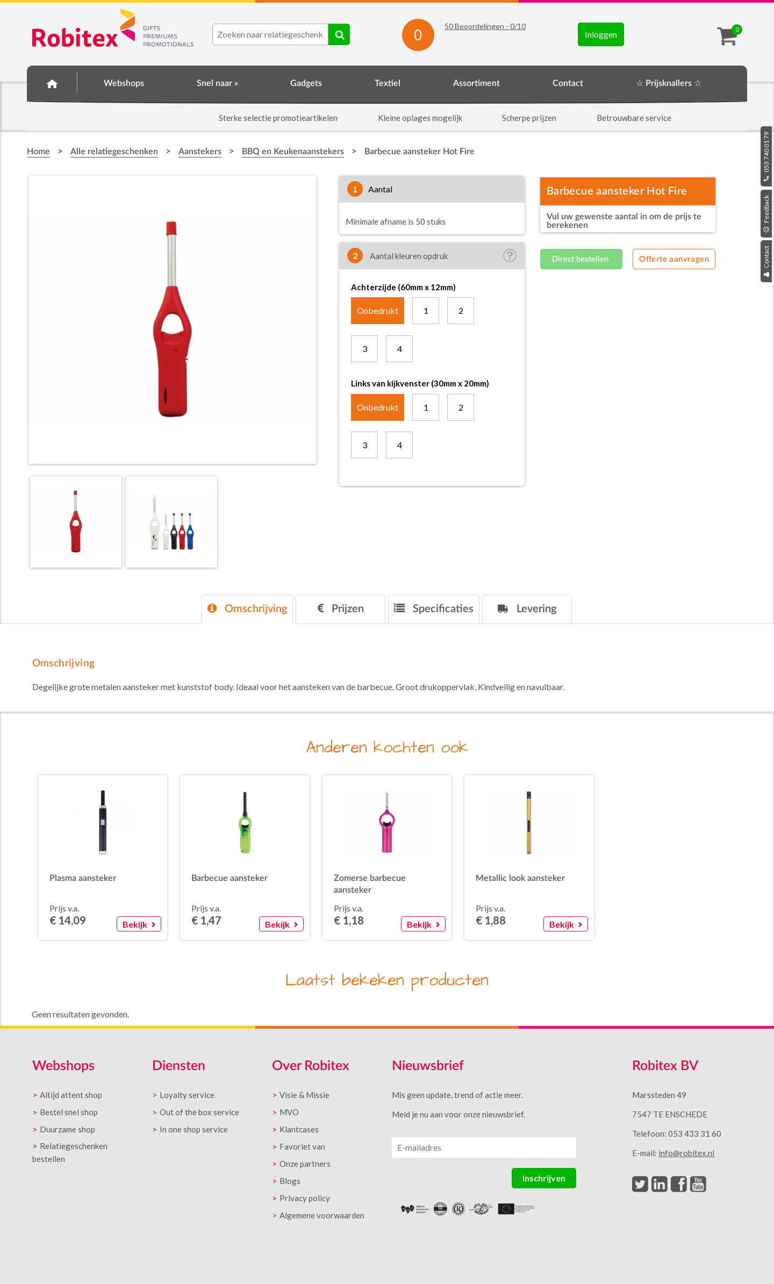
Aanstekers (199, 151)
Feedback (766, 213)
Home (52, 82)
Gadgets (306, 83)
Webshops (124, 83)
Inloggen (601, 34)
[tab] (247, 609)
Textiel (387, 83)
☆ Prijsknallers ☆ (668, 83)
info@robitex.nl (686, 1153)
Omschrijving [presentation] (247, 608)
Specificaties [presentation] (434, 608)
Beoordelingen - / (485, 26)
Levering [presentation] (527, 608)
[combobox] (270, 34)
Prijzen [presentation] (341, 608)
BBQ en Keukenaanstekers (293, 151)
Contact (766, 261)
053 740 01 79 (766, 156)
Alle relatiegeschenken (114, 151)
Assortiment (476, 83)
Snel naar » (217, 83)
